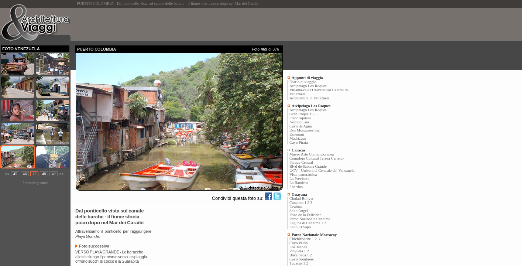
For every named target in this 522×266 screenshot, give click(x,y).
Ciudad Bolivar (301, 199)
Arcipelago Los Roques (308, 86)
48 (44, 174)
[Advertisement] (209, 24)
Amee (44, 183)
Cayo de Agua (300, 126)
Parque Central (301, 162)
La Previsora (299, 179)
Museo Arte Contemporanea (311, 154)
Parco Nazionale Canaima (309, 219)
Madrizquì (297, 138)
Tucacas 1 (297, 263)
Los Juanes (298, 247)
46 (25, 174)
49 (54, 174)
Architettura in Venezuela (309, 98)
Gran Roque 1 (300, 114)
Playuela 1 (297, 251)
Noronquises (299, 122)
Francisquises (300, 118)
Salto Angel (298, 211)
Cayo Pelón (298, 243)
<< (7, 174)
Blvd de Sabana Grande (308, 166)
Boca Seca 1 (299, 255)
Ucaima (295, 207)
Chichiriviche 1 (301, 239)
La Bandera (298, 183)
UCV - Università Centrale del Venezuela (321, 170)
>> (61, 174)
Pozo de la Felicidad (305, 215)
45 (15, 174)
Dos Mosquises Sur (304, 130)
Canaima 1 (297, 203)
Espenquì (296, 134)
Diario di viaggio (302, 82)
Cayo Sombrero (301, 259)
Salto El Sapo (300, 227)
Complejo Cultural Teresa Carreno (316, 158)
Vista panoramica (303, 175)
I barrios (296, 187)
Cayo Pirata (298, 142)
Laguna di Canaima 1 (306, 223)
